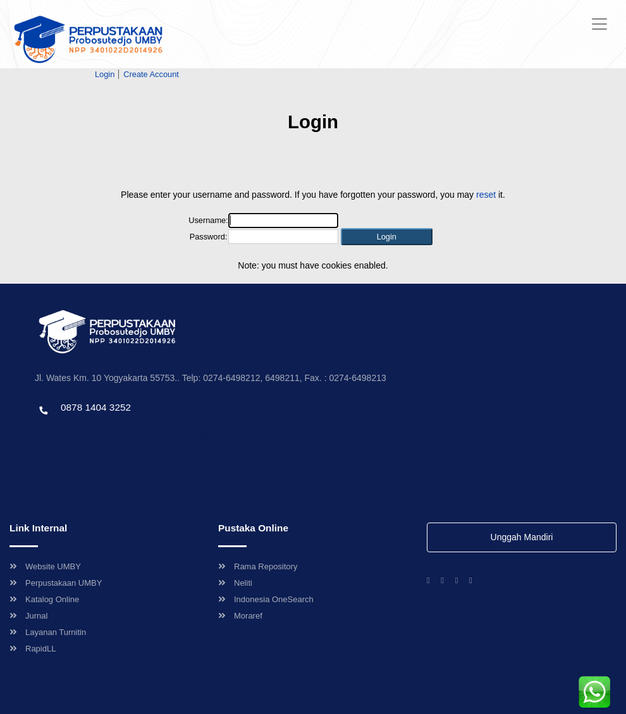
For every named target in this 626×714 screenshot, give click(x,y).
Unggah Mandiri (522, 537)
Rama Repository (257, 566)
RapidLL (32, 648)
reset (486, 195)
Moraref (240, 615)
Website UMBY (45, 566)
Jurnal (28, 615)
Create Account (151, 74)
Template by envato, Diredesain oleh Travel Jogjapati (129, 434)
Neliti (235, 583)
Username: (208, 220)
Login (104, 74)
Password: (209, 236)
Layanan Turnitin (47, 632)
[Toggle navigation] (599, 24)
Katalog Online (44, 599)
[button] (387, 236)
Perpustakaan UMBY (55, 583)
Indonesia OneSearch (266, 599)
